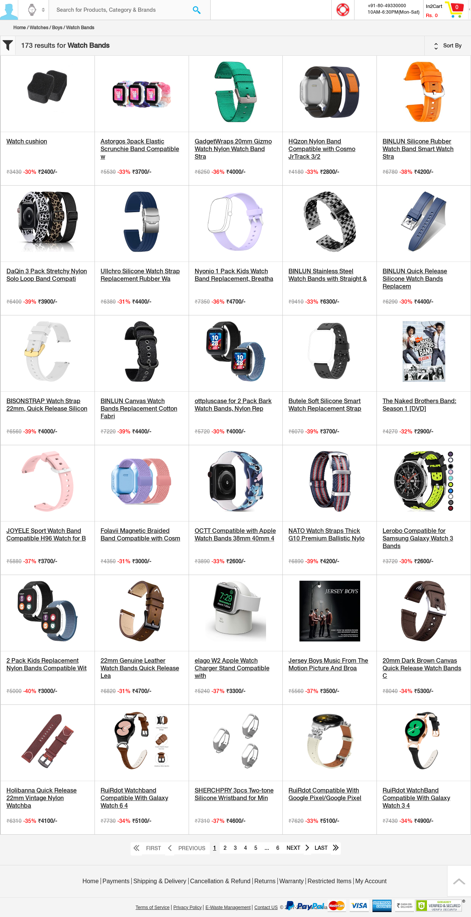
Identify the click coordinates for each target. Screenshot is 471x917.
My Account (371, 881)
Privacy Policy (187, 907)
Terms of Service (152, 907)
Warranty (291, 881)
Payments (115, 881)
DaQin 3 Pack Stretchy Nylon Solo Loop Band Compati (46, 275)
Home (19, 27)
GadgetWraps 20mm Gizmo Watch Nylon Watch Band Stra (233, 149)
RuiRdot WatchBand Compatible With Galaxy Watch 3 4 (416, 798)
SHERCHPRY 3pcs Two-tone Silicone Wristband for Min (234, 794)
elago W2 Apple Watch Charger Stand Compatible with (232, 668)
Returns (265, 881)
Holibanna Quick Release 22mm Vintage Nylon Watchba (41, 798)
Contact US (265, 907)
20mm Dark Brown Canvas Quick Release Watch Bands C (422, 668)
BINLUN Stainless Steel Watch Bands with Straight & (327, 275)
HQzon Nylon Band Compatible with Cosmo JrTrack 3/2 (321, 149)
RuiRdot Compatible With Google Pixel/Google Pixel (324, 794)
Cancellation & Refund (220, 881)
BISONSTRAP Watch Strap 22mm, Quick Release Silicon (46, 404)
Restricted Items (329, 881)
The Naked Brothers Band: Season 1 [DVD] (419, 404)
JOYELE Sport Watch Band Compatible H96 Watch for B (46, 534)
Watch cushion (26, 141)
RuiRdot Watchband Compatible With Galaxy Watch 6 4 (134, 798)
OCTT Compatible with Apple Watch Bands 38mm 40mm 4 (235, 534)
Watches (39, 27)
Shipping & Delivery (159, 881)
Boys (57, 27)
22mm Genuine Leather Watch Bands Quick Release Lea (140, 668)
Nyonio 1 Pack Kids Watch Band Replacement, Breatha (234, 275)
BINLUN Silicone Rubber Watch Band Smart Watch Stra (418, 149)
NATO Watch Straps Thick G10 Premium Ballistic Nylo (326, 534)
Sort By (448, 46)
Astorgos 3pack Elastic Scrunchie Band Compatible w (140, 149)
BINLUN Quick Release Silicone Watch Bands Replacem (415, 279)
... (267, 848)
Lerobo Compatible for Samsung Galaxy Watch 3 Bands (418, 538)
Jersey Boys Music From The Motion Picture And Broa (328, 664)
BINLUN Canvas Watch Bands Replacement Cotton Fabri (139, 408)
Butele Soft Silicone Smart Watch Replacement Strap (324, 404)
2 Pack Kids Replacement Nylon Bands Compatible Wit (46, 664)
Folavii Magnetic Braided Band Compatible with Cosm (140, 534)
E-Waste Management (227, 907)
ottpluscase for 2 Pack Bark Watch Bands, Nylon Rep (233, 404)
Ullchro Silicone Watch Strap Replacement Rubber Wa (140, 275)
